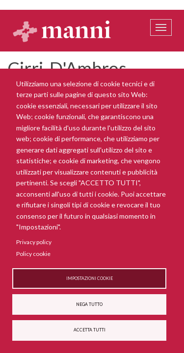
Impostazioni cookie (89, 278)
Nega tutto (89, 304)
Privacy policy (34, 242)
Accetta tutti (89, 330)
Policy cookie (33, 253)
